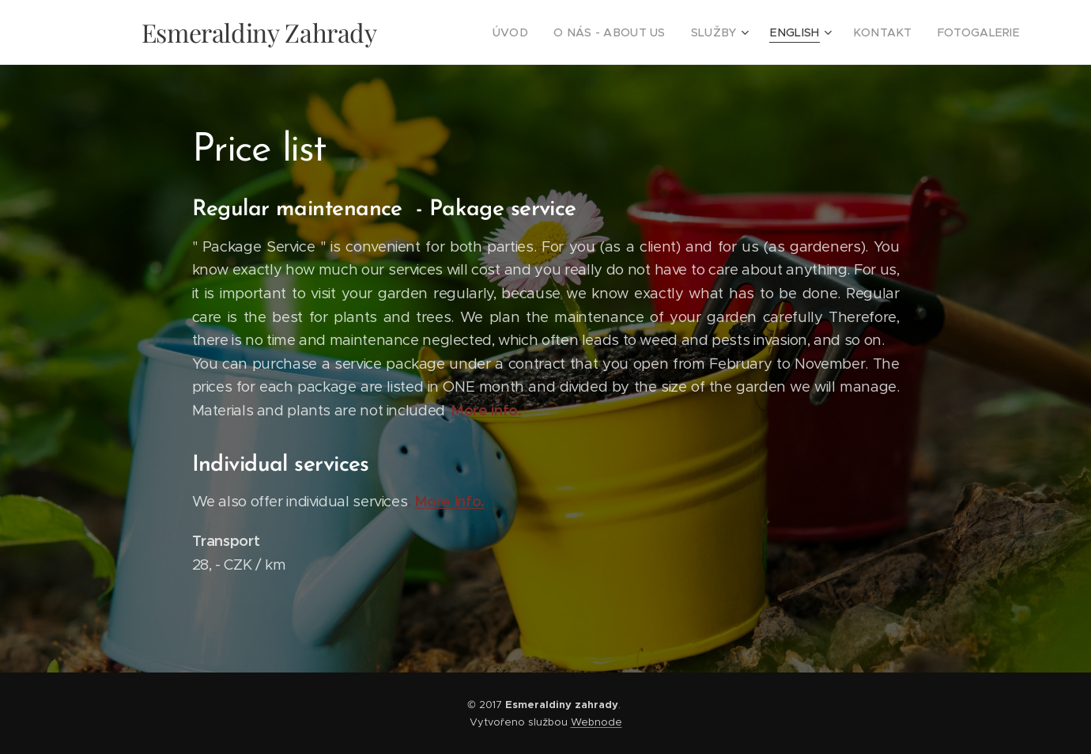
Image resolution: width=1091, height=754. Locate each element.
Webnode (596, 722)
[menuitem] (548, 32)
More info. (486, 410)
